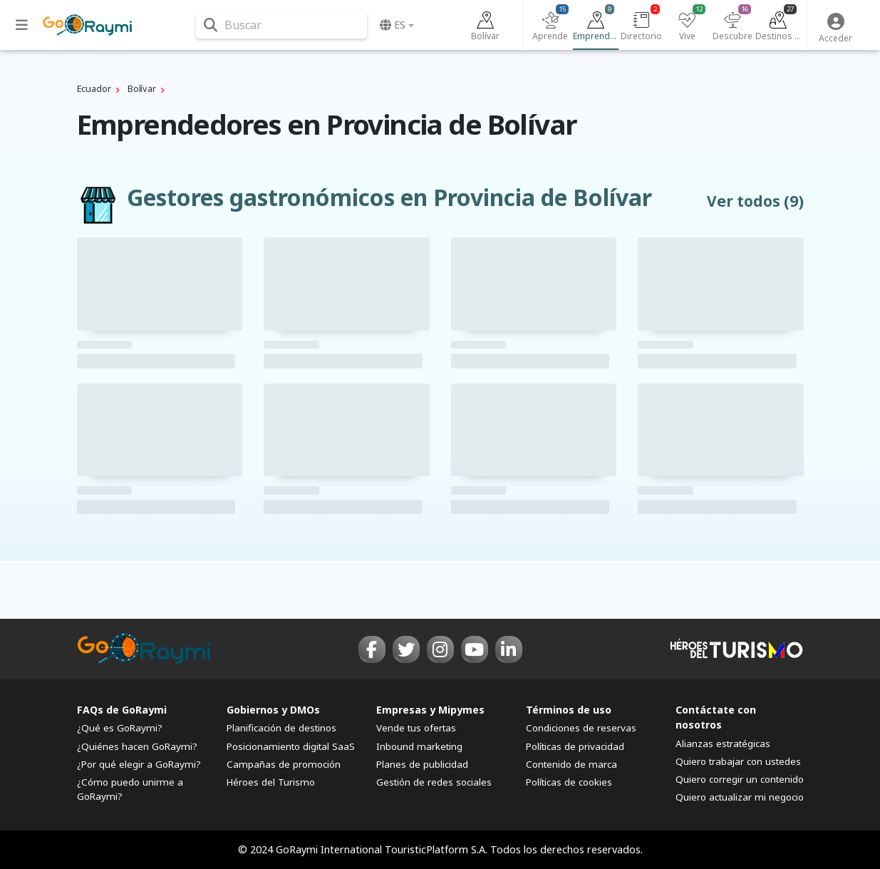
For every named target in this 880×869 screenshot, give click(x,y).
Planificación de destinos (281, 727)
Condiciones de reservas (581, 727)
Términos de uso (568, 709)
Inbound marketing (419, 746)
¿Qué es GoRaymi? (119, 727)
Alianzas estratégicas (722, 743)
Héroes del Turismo (271, 782)
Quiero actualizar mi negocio (739, 797)
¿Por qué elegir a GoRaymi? (139, 764)
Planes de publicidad (422, 764)
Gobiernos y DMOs (273, 709)
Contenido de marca (571, 764)
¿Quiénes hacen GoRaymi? (137, 746)
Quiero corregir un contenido (739, 779)
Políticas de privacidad (575, 746)
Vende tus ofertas (416, 727)
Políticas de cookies (569, 782)
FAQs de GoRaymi (122, 709)
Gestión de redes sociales (434, 782)
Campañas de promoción (284, 764)
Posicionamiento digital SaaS (291, 746)
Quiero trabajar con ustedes (738, 761)
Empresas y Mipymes (430, 709)
